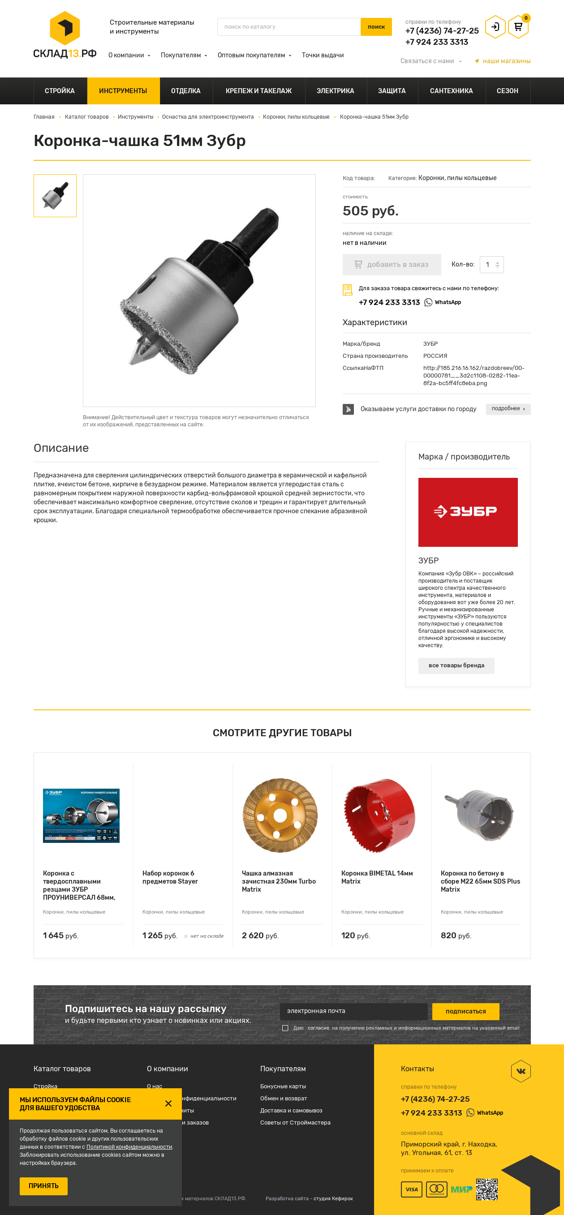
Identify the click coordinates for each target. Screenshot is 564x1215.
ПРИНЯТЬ (44, 1186)
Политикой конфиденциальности (129, 1147)
